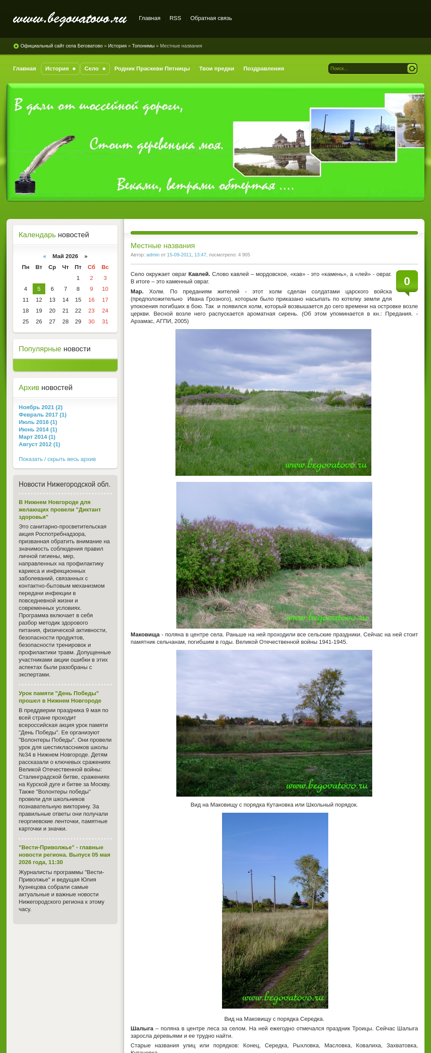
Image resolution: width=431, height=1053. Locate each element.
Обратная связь (211, 18)
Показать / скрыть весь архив (57, 459)
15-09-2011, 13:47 (186, 254)
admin (152, 254)
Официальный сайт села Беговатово (70, 19)
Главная (149, 18)
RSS (175, 18)
